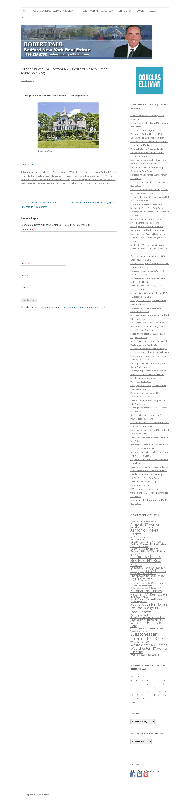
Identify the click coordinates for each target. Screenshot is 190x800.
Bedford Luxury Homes (47, 175)
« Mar (133, 702)
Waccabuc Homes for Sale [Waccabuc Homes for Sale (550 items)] (147, 624)
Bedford (48, 172)
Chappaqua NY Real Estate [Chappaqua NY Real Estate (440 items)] (147, 576)
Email (24, 275)
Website (25, 287)
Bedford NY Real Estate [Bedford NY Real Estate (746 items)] (145, 562)
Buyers (140, 11)
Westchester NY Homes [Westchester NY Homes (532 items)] (148, 645)
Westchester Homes (30, 183)
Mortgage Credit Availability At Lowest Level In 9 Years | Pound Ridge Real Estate (147, 238)
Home (23, 11)
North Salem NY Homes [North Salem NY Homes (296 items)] (140, 597)
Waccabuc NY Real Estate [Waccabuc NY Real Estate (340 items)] (153, 628)
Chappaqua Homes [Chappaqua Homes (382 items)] (141, 567)
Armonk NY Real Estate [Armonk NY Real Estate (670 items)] (144, 532)
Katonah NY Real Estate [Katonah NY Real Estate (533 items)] (148, 594)
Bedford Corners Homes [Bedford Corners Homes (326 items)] (141, 537)
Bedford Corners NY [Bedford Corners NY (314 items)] (139, 539)
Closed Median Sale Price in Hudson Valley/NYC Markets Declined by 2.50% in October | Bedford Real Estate (149, 141)
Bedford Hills (78, 172)
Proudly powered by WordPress (35, 794)
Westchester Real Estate (79, 183)
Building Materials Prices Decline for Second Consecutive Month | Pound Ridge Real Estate (147, 152)
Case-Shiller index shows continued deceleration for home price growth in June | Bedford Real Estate (148, 326)
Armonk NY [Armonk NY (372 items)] (151, 521)
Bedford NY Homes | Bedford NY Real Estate (54, 11)
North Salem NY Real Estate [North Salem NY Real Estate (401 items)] (146, 599)
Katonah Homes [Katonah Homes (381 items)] (139, 587)
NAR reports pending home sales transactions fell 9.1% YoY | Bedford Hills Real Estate (149, 493)
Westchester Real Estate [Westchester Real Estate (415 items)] (144, 654)
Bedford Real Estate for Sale (56, 179)
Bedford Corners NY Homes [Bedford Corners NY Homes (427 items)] (147, 541)
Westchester (109, 179)
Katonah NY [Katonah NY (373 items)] (155, 587)
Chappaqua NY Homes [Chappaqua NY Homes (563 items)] (148, 570)
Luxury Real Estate (94, 179)
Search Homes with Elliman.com (97, 11)
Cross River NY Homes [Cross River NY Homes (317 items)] (140, 580)
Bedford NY (90, 175)
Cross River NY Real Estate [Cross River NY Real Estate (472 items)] (148, 583)
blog (87, 172)
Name (25, 263)
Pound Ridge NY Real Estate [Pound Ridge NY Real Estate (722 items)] (145, 610)
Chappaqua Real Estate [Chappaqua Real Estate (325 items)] (141, 578)
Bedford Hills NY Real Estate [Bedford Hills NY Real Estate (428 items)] (147, 551)
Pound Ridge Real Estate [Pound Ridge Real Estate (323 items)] (141, 615)
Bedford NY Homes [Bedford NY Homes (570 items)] (145, 556)
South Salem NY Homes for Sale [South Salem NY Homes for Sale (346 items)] (146, 619)
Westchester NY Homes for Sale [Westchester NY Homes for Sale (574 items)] (149, 650)
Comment (27, 229)
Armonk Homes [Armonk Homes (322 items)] (137, 521)
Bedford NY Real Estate (32, 179)
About (24, 17)
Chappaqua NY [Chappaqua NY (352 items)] (159, 567)
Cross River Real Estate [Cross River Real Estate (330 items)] (141, 585)
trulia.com (29, 164)
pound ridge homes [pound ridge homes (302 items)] (138, 601)
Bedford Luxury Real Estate (71, 175)
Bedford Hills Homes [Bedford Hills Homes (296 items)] (139, 546)
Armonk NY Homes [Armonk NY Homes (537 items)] (145, 524)
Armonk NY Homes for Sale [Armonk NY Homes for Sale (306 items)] (142, 527)
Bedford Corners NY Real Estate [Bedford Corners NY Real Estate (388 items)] (148, 544)
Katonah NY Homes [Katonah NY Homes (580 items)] (146, 590)
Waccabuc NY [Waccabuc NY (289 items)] (135, 629)
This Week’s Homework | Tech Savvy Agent (94, 202)
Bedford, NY (125, 11)
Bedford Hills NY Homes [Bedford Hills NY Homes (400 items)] (144, 549)
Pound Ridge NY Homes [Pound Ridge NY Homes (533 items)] (148, 604)
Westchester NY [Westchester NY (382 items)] (139, 642)
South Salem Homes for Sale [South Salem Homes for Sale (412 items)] (147, 617)
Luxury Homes (77, 179)
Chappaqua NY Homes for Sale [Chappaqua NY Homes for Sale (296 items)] (143, 573)
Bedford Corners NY (62, 172)
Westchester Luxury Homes (54, 183)
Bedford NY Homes (106, 175)
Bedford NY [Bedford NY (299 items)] (135, 554)
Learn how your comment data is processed (83, 307)
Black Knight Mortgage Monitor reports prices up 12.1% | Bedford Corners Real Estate (148, 249)
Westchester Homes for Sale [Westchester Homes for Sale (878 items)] (146, 636)
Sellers (153, 11)
